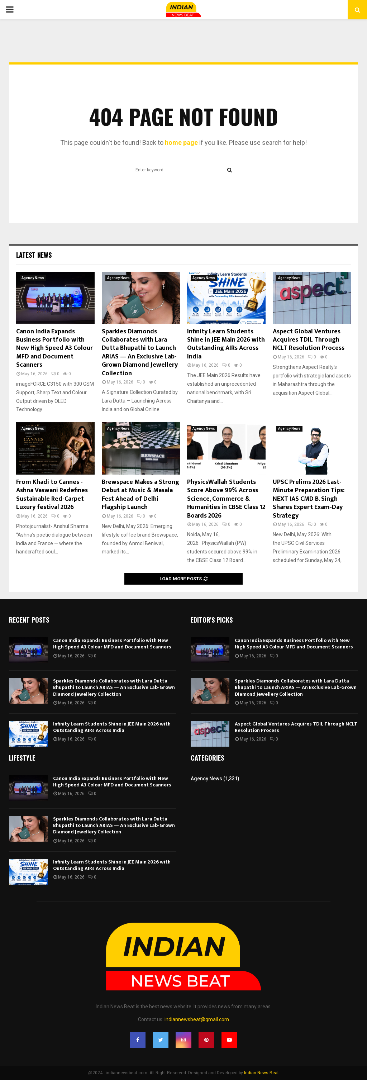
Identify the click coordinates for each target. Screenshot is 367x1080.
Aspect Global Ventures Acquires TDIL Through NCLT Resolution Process (308, 340)
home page (181, 142)
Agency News (33, 278)
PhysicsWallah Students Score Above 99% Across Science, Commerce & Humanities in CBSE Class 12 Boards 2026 (226, 499)
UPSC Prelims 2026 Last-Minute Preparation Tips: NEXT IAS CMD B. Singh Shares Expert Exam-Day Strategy (308, 499)
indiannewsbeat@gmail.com (197, 1019)
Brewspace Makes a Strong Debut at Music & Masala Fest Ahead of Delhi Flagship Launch (140, 495)
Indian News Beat (261, 1072)
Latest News (34, 255)
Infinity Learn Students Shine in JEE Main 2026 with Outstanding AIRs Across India (226, 344)
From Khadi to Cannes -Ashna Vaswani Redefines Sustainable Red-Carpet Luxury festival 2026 (52, 495)
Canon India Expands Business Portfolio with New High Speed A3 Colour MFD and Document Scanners (54, 348)
